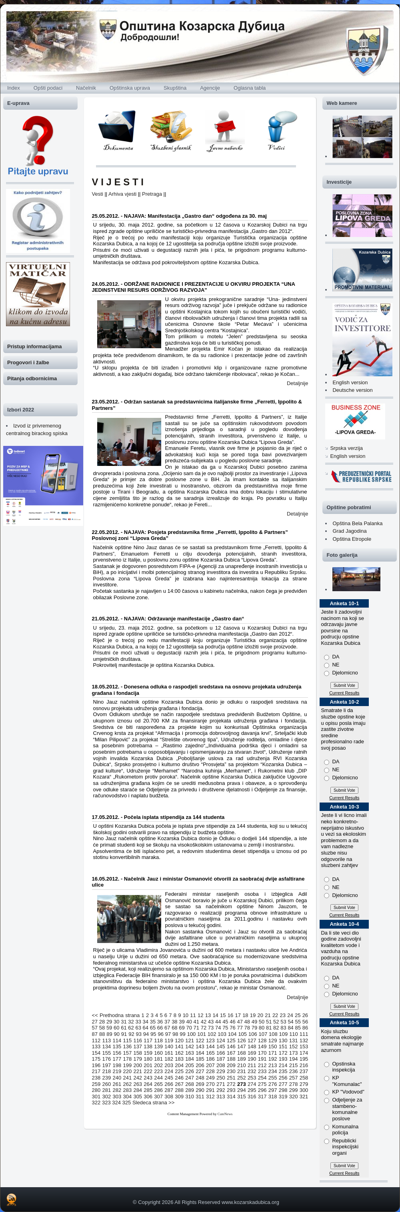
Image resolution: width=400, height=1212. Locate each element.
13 (208, 1015)
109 (283, 1034)
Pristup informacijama (34, 346)
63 (138, 1028)
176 (106, 1059)
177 (117, 1059)
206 (200, 1065)
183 (179, 1059)
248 (200, 1078)
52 (276, 1022)
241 (127, 1078)
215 (293, 1065)
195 (304, 1059)
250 (220, 1078)
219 (117, 1071)
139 (158, 1046)
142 (189, 1046)
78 (247, 1028)
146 (231, 1046)
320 (293, 1097)
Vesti (97, 194)
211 (252, 1065)
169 (252, 1053)
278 (293, 1084)
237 (304, 1071)
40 (189, 1022)
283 (127, 1090)
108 (273, 1034)
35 (153, 1022)
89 (109, 1034)
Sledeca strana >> (153, 1103)
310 (189, 1097)
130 (283, 1040)
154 (96, 1053)
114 (117, 1040)
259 (96, 1084)
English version (350, 382)
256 (283, 1078)
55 (298, 1022)
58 (102, 1028)
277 (283, 1084)
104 (232, 1034)
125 (231, 1040)
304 (127, 1097)
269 (200, 1084)
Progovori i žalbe (28, 362)
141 (179, 1046)
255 (272, 1078)
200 (137, 1065)
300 (304, 1090)
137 (137, 1046)
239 (106, 1078)
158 (137, 1053)
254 (262, 1078)
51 (269, 1022)
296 (262, 1090)
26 (305, 1015)
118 (158, 1040)
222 (148, 1071)
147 (241, 1046)
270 (210, 1084)
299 (293, 1090)
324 (116, 1103)
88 (102, 1034)
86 (305, 1028)
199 (127, 1065)
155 (106, 1053)
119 (168, 1040)
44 (218, 1022)
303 (117, 1097)
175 (96, 1059)
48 (247, 1022)
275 (262, 1084)
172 (283, 1053)
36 (160, 1022)
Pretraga (152, 194)
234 (272, 1071)
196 (96, 1065)
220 (127, 1071)
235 (283, 1071)
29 (109, 1022)
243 (148, 1078)
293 (231, 1090)
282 (117, 1090)
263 (137, 1084)
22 (275, 1015)
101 (201, 1034)
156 (117, 1053)
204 (179, 1065)
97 (168, 1034)
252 (241, 1078)
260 (106, 1084)
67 (167, 1028)
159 (148, 1053)
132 (304, 1040)
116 (137, 1040)
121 (189, 1040)
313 (220, 1097)
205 (189, 1065)
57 (95, 1028)
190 (252, 1059)
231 (241, 1071)
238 (96, 1078)
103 (222, 1034)
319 (283, 1097)
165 (210, 1053)
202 (158, 1065)
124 (220, 1040)
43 (211, 1022)
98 (175, 1034)
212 (262, 1065)
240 (117, 1078)
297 (272, 1090)
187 (220, 1059)
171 (272, 1053)
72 (203, 1028)
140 (168, 1046)
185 (200, 1059)
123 (210, 1040)
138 (148, 1046)
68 (174, 1028)
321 (304, 1097)
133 (96, 1046)
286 (158, 1090)
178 (127, 1059)
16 (230, 1015)
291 (210, 1090)
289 (189, 1090)
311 (200, 1097)
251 (231, 1078)
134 (106, 1046)
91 (124, 1034)
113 (106, 1040)
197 (106, 1065)
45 (225, 1022)
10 (185, 1015)
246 (179, 1078)
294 (241, 1090)
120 (179, 1040)
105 (242, 1034)
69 (181, 1028)
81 (269, 1028)
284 (137, 1090)
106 (252, 1034)
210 (241, 1065)
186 (210, 1059)
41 (196, 1022)
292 (220, 1090)
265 (158, 1084)
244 (158, 1078)
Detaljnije (297, 383)
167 (231, 1053)
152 (293, 1046)
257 (293, 1078)
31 (123, 1022)
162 (179, 1053)
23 (283, 1015)
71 (196, 1028)
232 (252, 1071)
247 (189, 1078)
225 (179, 1071)
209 (231, 1065)
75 (225, 1028)
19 (253, 1015)
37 (167, 1022)
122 (200, 1040)
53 (283, 1022)
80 (261, 1028)
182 (168, 1059)
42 (203, 1022)
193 (283, 1059)
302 (106, 1097)
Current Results (344, 692)
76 (232, 1028)
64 (145, 1028)
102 (212, 1034)
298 (283, 1090)
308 (168, 1097)
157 (127, 1053)
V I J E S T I (118, 182)
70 (189, 1028)
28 (102, 1022)
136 (127, 1046)
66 (160, 1028)
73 (211, 1028)
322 (96, 1103)
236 (293, 1071)
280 (96, 1090)
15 (223, 1015)
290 (200, 1090)
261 (117, 1084)
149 (262, 1046)
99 (182, 1034)
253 (252, 1078)
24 (290, 1015)
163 (189, 1053)
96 (160, 1034)
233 (262, 1071)
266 (168, 1084)
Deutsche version (352, 390)
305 (137, 1097)
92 (131, 1034)
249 (210, 1078)
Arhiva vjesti (122, 194)
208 (220, 1065)
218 (106, 1071)
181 (158, 1059)
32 (131, 1022)
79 (254, 1028)
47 (239, 1022)
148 (252, 1046)
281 (106, 1090)
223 (158, 1071)
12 (200, 1015)
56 (305, 1022)
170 (262, 1053)
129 (272, 1040)
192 (272, 1059)
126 (241, 1040)
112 (96, 1040)
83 (283, 1028)
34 (145, 1022)
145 (220, 1046)
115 (127, 1040)
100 (191, 1034)
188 (231, 1059)
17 (237, 1015)
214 (283, 1065)
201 (148, 1065)
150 (272, 1046)
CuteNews (225, 1114)
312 (210, 1097)
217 (96, 1071)
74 (218, 1028)
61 (123, 1028)
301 (96, 1097)
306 (148, 1097)
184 (189, 1059)
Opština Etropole (351, 539)
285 (148, 1090)
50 (261, 1022)
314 (231, 1097)
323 (106, 1103)
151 (283, 1046)
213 (272, 1065)
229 (220, 1071)
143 (200, 1046)
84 (290, 1028)
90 (117, 1034)
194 (293, 1059)
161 (168, 1053)
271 (220, 1084)
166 (220, 1053)
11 (193, 1015)
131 (293, 1040)
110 (293, 1034)
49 (254, 1022)
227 (200, 1071)
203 (168, 1065)
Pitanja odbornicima (32, 378)
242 (137, 1078)
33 (138, 1022)
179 (137, 1059)
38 (174, 1022)
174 (304, 1053)
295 (252, 1090)
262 (127, 1084)
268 (189, 1084)
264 (148, 1084)
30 (116, 1022)
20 (260, 1015)
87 (95, 1034)
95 (153, 1034)
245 (168, 1078)
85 (298, 1028)
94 (146, 1034)
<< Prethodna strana (116, 1015)
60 (116, 1028)
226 (189, 1071)
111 (304, 1034)
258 (304, 1078)
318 (272, 1097)
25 (297, 1015)
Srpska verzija (346, 448)
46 (232, 1022)
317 (262, 1097)
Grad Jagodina (349, 531)
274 (252, 1084)
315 (241, 1097)
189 (241, 1059)
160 (158, 1053)
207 (210, 1065)
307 (158, 1097)
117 (148, 1040)
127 (252, 1040)
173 (293, 1053)
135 (117, 1046)
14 (215, 1015)
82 (276, 1028)
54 (290, 1022)
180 (148, 1059)
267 (179, 1084)
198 (117, 1065)
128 (262, 1040)
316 (252, 1097)
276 (272, 1084)
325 (126, 1103)
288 (179, 1090)
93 (138, 1034)
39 (181, 1022)
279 (304, 1084)
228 (210, 1071)
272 (231, 1084)
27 (95, 1022)
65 (153, 1028)
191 (262, 1059)
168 (241, 1053)
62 (131, 1028)
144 (210, 1046)
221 (137, 1071)
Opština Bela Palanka (357, 523)
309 (179, 1097)
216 (304, 1065)
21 (267, 1015)
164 (200, 1053)
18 (245, 1015)
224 (168, 1071)
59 (109, 1028)
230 (231, 1071)
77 (239, 1028)
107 (262, 1034)
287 (168, 1090)
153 (304, 1046)
